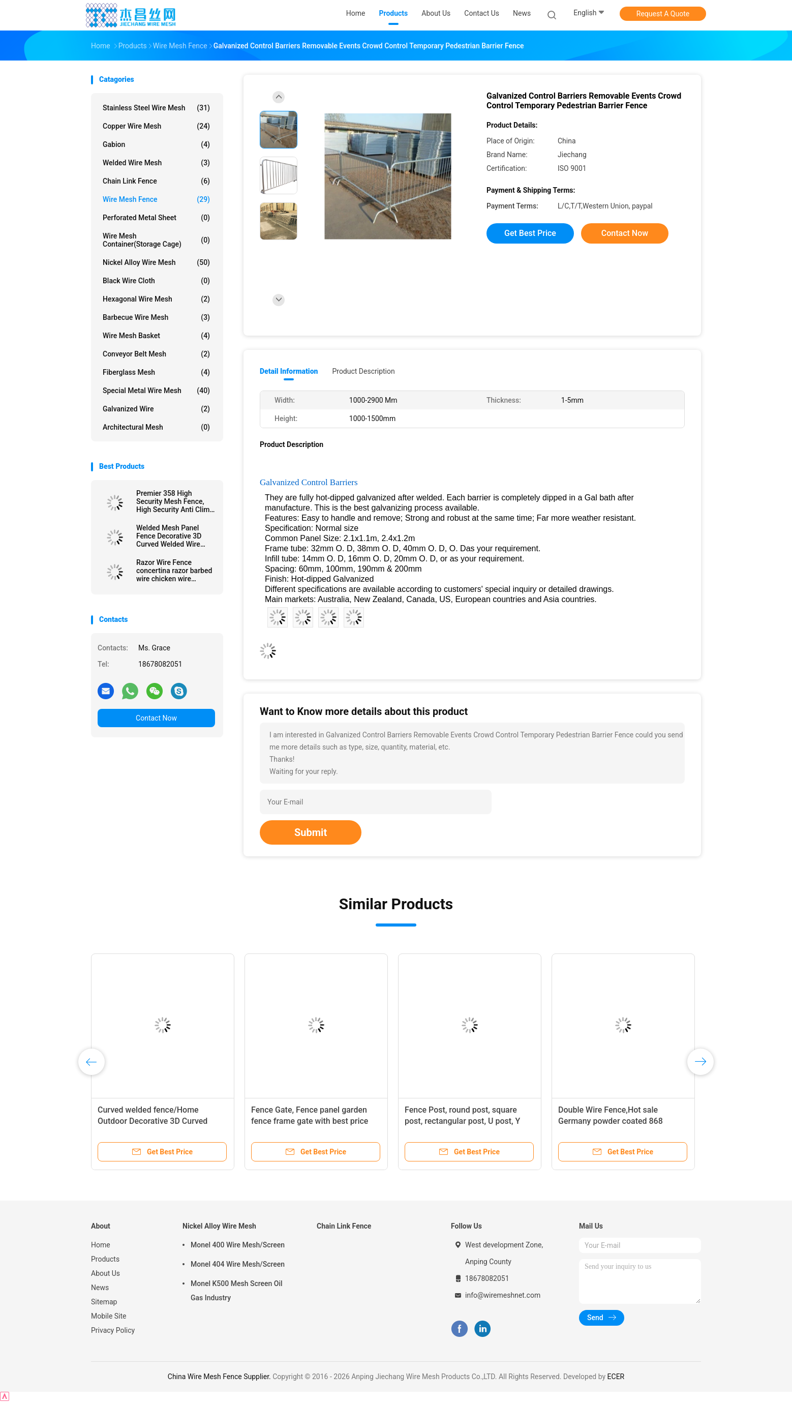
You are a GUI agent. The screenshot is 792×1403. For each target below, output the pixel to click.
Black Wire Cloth (156, 281)
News (100, 1287)
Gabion (156, 144)
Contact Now (156, 718)
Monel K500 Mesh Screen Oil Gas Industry (237, 1290)
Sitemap (104, 1302)
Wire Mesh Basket (156, 336)
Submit (310, 832)
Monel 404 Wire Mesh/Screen (238, 1264)
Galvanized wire (156, 409)
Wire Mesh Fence (156, 199)
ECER (616, 1376)
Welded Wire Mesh (156, 163)
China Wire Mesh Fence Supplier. (220, 1376)
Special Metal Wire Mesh (156, 390)
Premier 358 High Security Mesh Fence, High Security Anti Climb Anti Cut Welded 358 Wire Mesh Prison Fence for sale (175, 501)
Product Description (363, 371)
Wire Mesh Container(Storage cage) (156, 240)
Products (105, 1259)
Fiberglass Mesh (156, 372)
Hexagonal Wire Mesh (156, 299)
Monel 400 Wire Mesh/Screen (238, 1245)
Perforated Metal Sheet (156, 218)
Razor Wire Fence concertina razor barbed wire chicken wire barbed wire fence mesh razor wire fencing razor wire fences (174, 570)
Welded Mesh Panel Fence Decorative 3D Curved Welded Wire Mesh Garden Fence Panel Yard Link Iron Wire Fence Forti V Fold (173, 536)
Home (100, 1245)
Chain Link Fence (156, 181)
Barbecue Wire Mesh (156, 317)
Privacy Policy (113, 1330)
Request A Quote (662, 14)
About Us (105, 1273)
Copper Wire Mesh (156, 126)
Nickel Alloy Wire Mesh (156, 262)
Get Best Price (530, 233)
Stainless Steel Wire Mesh (156, 108)
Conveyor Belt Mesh (156, 354)
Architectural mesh (156, 427)
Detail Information (289, 371)
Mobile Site (109, 1316)
